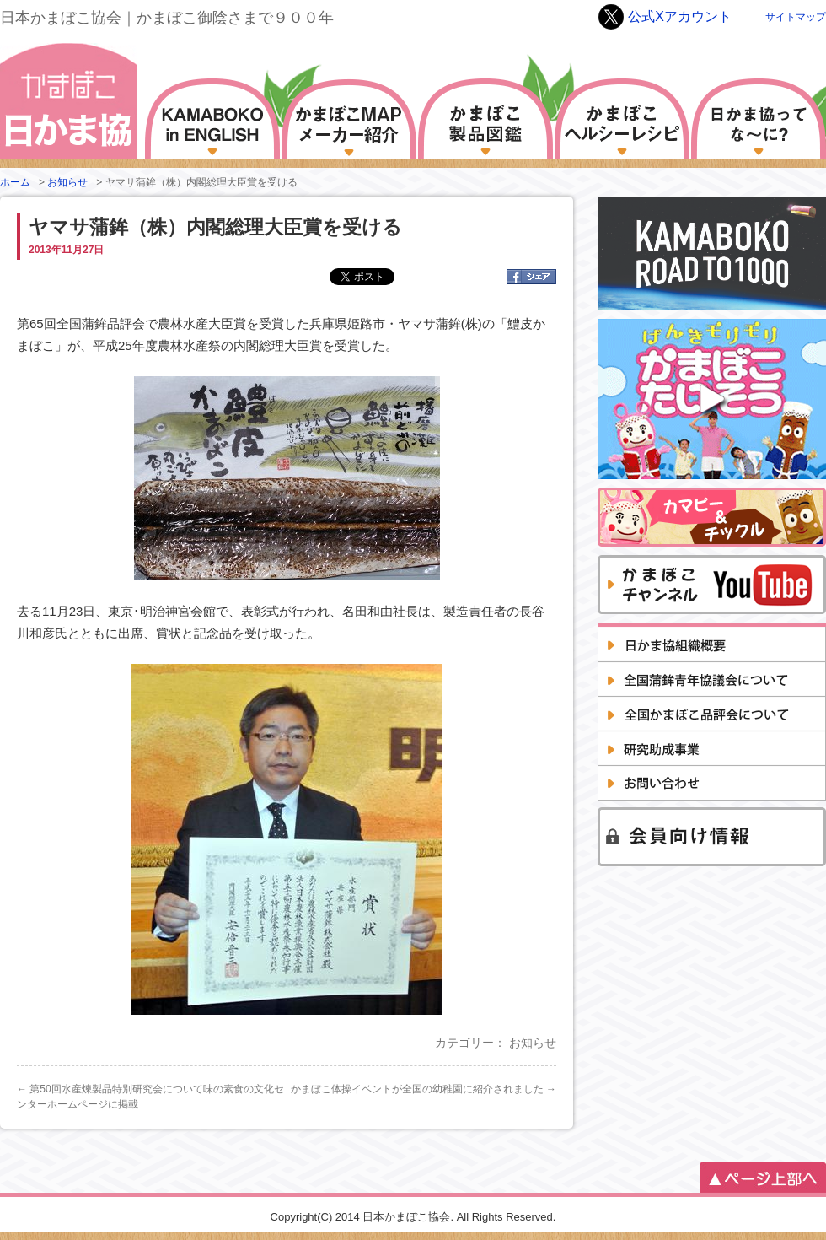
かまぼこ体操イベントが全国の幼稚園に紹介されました (423, 1089)
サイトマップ (795, 17)
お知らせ (67, 182)
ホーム (15, 182)
